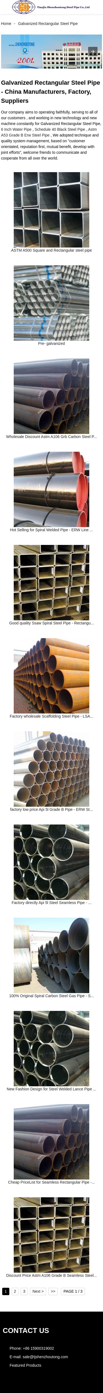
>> (53, 1291)
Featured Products (25, 1365)
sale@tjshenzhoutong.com (45, 1357)
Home (6, 23)
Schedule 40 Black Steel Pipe (60, 129)
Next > (38, 1291)
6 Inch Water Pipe (16, 129)
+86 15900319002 (38, 1348)
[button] (9, 7)
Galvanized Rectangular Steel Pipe (48, 23)
